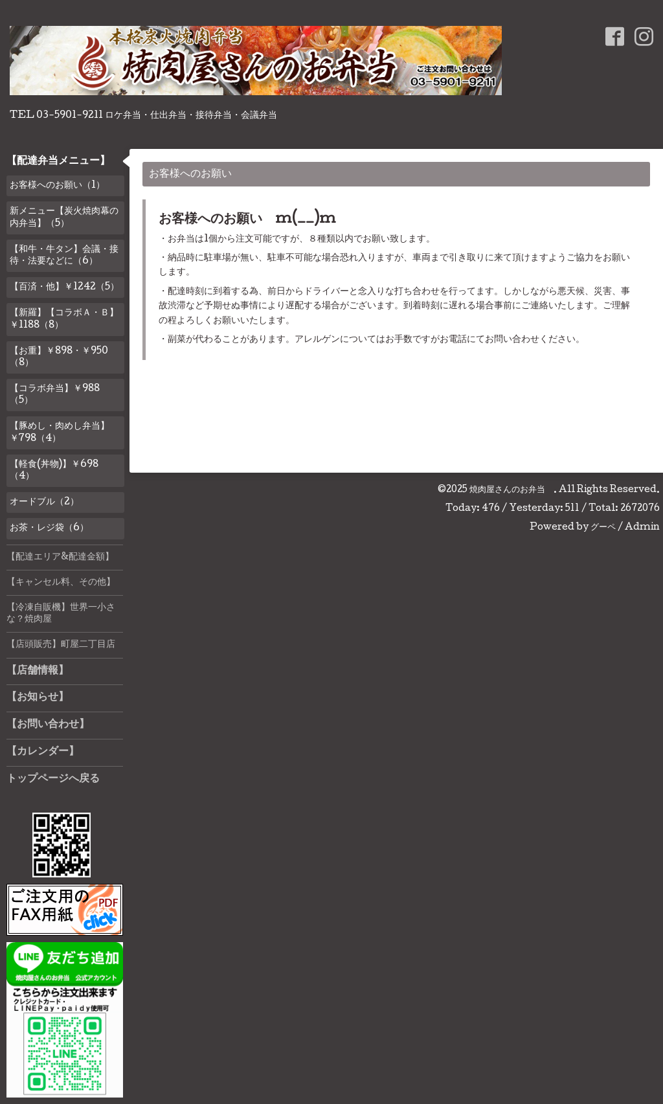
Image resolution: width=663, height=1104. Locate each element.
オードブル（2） (44, 502)
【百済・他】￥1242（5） (64, 287)
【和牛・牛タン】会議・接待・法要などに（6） (64, 256)
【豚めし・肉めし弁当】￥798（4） (59, 433)
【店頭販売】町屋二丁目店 (60, 645)
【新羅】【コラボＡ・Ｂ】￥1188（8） (64, 319)
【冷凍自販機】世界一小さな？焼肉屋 (60, 614)
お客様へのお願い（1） (57, 186)
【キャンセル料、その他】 (60, 583)
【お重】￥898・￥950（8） (59, 357)
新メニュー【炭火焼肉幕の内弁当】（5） (64, 218)
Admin (642, 527)
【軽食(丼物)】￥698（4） (54, 471)
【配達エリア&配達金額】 (60, 557)
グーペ (603, 527)
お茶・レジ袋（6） (49, 528)
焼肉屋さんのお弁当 (511, 490)
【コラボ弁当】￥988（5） (55, 395)
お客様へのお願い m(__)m (247, 220)
